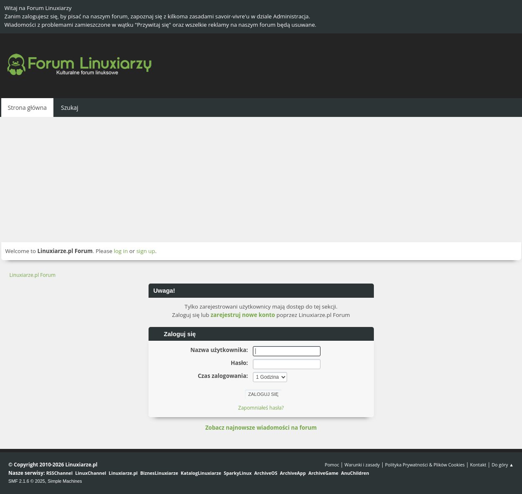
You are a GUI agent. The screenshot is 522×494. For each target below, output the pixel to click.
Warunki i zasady (362, 464)
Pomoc (332, 464)
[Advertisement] (261, 179)
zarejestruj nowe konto (243, 315)
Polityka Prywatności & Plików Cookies (425, 464)
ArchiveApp (293, 473)
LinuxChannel (90, 473)
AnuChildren (355, 473)
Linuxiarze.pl (123, 473)
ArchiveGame (323, 473)
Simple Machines (65, 481)
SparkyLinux (238, 473)
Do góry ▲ (503, 464)
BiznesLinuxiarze (159, 473)
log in (121, 251)
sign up (145, 251)
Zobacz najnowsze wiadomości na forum (261, 427)
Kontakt (478, 464)
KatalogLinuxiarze (201, 473)
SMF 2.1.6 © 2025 (26, 481)
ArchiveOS (265, 473)
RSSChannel (59, 473)
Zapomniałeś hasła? (261, 407)
